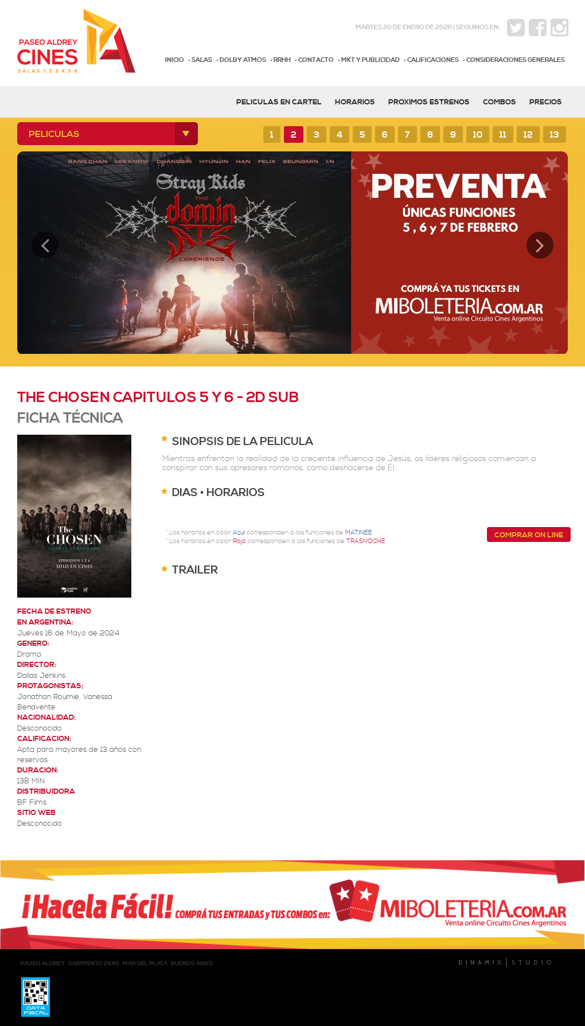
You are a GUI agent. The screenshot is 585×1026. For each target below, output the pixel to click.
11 (503, 135)
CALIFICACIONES (433, 60)
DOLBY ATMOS (243, 60)
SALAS (202, 60)
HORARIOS (355, 102)
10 (477, 135)
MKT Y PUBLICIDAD (370, 60)
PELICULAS (54, 134)
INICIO (174, 60)
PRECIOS (545, 102)
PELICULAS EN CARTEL (279, 102)
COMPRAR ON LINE (528, 535)
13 (554, 135)
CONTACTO (316, 60)
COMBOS (499, 102)
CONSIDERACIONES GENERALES (515, 60)
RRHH (282, 60)
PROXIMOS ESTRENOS (429, 102)
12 (528, 135)
